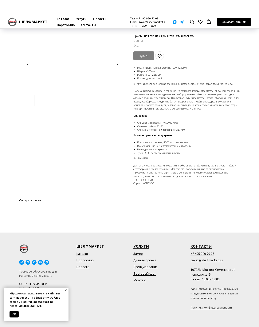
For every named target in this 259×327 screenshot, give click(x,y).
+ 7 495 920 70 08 (147, 3)
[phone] (34, 262)
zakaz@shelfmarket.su (153, 6)
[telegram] (21, 262)
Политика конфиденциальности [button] (211, 307)
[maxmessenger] (28, 262)
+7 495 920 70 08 (202, 254)
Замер (138, 254)
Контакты (88, 9)
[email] (40, 262)
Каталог (63, 3)
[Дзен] (46, 262)
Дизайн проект (144, 260)
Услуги (81, 3)
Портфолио (66, 9)
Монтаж (139, 280)
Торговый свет (144, 273)
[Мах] (174, 6)
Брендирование (145, 267)
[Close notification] (66, 290)
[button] (192, 6)
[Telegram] (181, 6)
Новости (99, 3)
